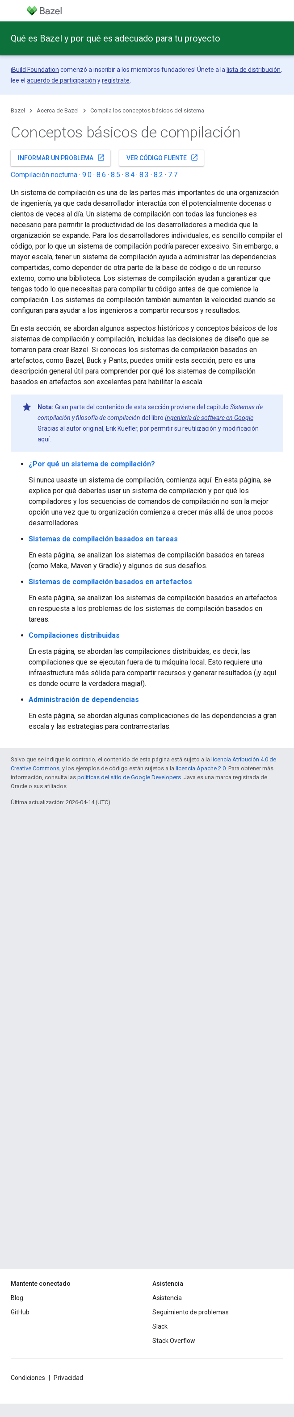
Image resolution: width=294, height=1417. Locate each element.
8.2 (158, 174)
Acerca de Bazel (58, 110)
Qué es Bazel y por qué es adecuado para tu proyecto (115, 38)
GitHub (20, 1312)
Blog (17, 1297)
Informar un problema (61, 158)
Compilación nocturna (44, 174)
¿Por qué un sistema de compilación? (92, 464)
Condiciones (28, 1377)
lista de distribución (254, 69)
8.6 (101, 174)
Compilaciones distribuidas (74, 635)
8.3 (144, 174)
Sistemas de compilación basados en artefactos (110, 582)
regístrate (116, 80)
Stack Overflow (173, 1340)
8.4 (129, 174)
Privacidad (68, 1377)
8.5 (115, 174)
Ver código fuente (162, 158)
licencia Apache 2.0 (201, 768)
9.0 (87, 174)
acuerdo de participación (61, 80)
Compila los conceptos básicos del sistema (147, 110)
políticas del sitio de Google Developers (129, 777)
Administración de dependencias (84, 699)
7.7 (172, 174)
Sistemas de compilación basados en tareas (103, 539)
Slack (160, 1326)
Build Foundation (35, 69)
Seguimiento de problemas (190, 1312)
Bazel (18, 110)
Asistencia (167, 1297)
